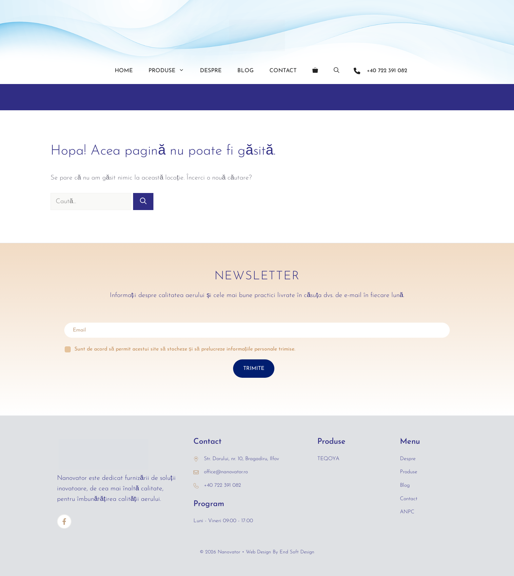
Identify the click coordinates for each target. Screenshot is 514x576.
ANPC (407, 512)
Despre (211, 71)
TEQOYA (328, 458)
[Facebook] (64, 521)
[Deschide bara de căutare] (336, 71)
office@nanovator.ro (226, 472)
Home (124, 71)
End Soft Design (297, 552)
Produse (170, 71)
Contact (283, 71)
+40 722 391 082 (387, 71)
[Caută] (143, 201)
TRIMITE (253, 368)
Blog (245, 71)
